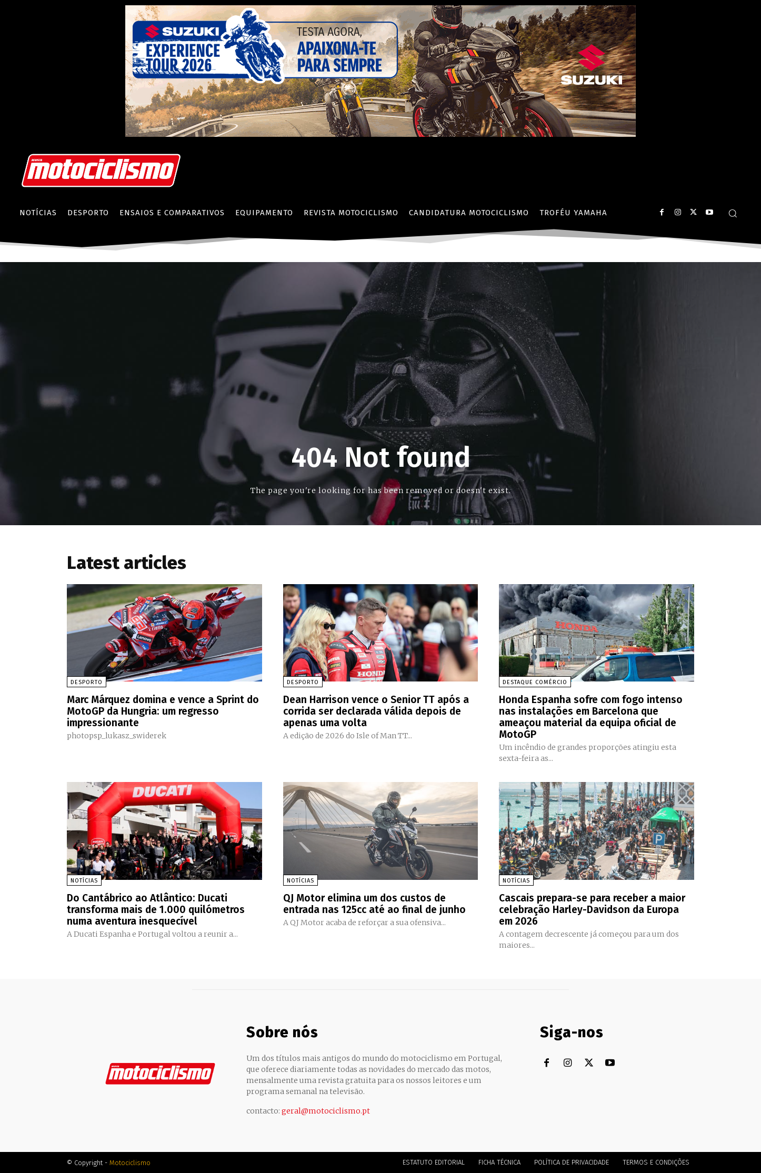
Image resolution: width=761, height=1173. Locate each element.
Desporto (87, 682)
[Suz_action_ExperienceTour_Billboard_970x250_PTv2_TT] (380, 133)
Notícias (84, 880)
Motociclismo (130, 1162)
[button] (732, 213)
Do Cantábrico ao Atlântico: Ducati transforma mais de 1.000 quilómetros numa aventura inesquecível (159, 909)
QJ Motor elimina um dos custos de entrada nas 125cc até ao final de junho (377, 903)
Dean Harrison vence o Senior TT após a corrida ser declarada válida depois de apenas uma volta (379, 711)
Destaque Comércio (535, 682)
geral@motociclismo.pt (326, 1110)
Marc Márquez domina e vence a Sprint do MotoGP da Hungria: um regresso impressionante (160, 711)
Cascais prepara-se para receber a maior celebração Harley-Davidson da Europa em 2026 (590, 909)
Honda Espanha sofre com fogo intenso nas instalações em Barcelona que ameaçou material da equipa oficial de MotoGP (593, 716)
